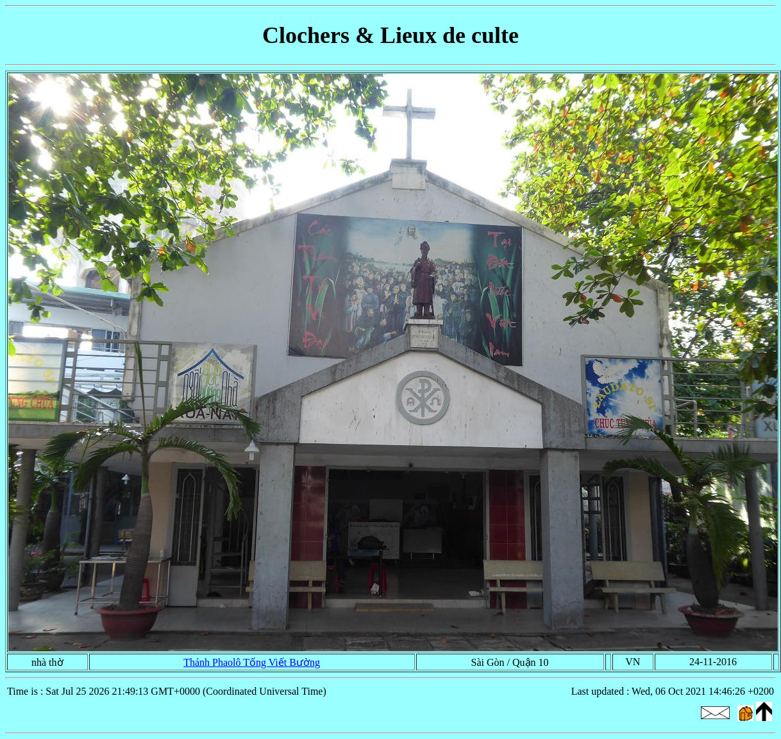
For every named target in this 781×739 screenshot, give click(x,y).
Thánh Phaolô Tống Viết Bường (251, 662)
